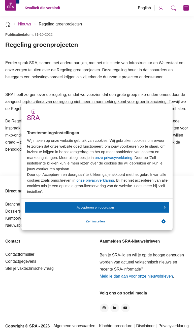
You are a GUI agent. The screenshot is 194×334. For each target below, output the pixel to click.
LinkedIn (114, 308)
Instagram (104, 308)
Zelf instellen (125, 221)
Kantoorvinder (17, 218)
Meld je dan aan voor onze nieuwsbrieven (136, 276)
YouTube (125, 308)
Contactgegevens (20, 261)
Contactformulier (20, 254)
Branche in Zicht (19, 204)
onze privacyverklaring (113, 157)
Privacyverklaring (173, 326)
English (144, 8)
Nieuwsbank (16, 225)
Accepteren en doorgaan (121, 207)
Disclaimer (145, 326)
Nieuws (24, 24)
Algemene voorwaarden (74, 326)
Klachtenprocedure (115, 326)
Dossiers (13, 211)
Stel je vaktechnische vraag (29, 268)
